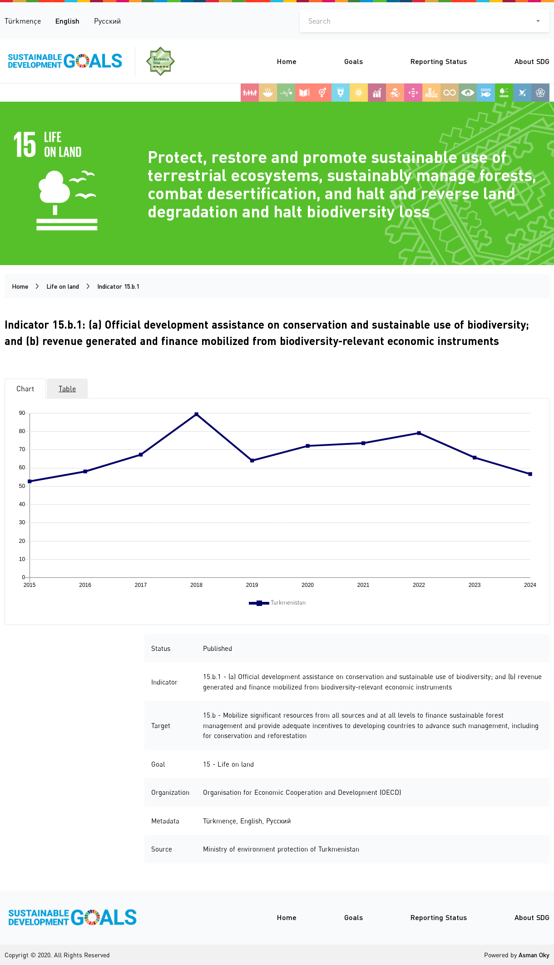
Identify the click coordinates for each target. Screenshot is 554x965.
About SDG (531, 61)
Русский (107, 20)
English (67, 20)
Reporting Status (439, 61)
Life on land (62, 286)
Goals (353, 61)
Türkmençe (23, 20)
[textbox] (424, 21)
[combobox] (424, 21)
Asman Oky (534, 955)
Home (287, 61)
